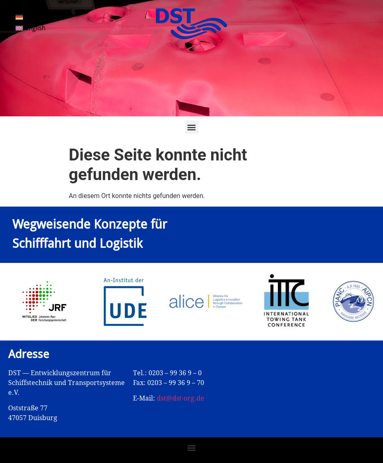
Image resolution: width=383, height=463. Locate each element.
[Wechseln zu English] (30, 28)
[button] (191, 127)
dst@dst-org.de (180, 398)
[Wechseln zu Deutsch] (32, 17)
